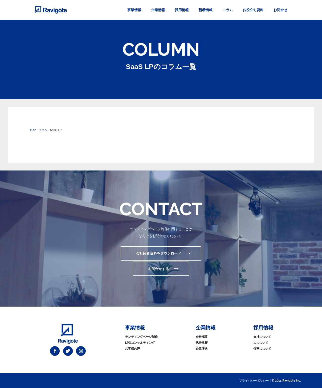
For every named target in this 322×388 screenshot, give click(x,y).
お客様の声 (132, 348)
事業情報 (134, 10)
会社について (262, 337)
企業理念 (202, 348)
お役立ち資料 (253, 10)
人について (260, 342)
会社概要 (202, 337)
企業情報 (158, 10)
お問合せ (280, 10)
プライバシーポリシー (254, 380)
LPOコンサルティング (140, 342)
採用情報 (182, 10)
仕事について (262, 348)
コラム (227, 10)
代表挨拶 (202, 342)
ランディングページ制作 (141, 337)
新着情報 (206, 10)
